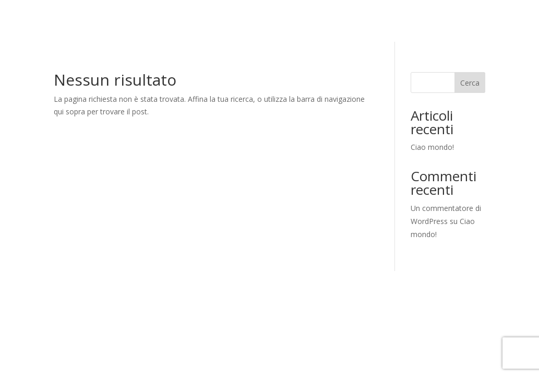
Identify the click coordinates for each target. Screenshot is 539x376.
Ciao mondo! (432, 147)
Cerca (470, 83)
